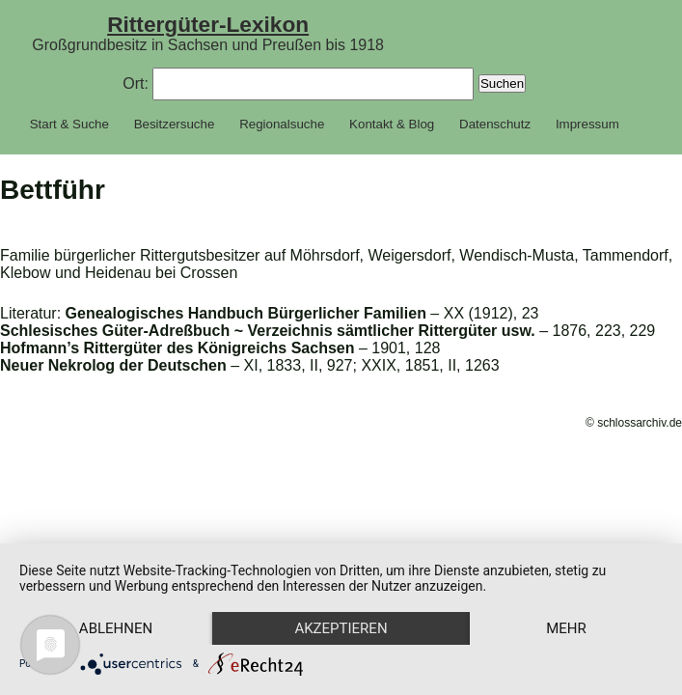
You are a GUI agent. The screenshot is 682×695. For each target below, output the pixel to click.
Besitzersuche (174, 124)
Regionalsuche (281, 124)
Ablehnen (115, 628)
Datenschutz (495, 124)
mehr (566, 628)
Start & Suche (69, 124)
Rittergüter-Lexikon (208, 24)
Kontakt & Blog (391, 124)
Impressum (587, 124)
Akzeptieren (340, 628)
